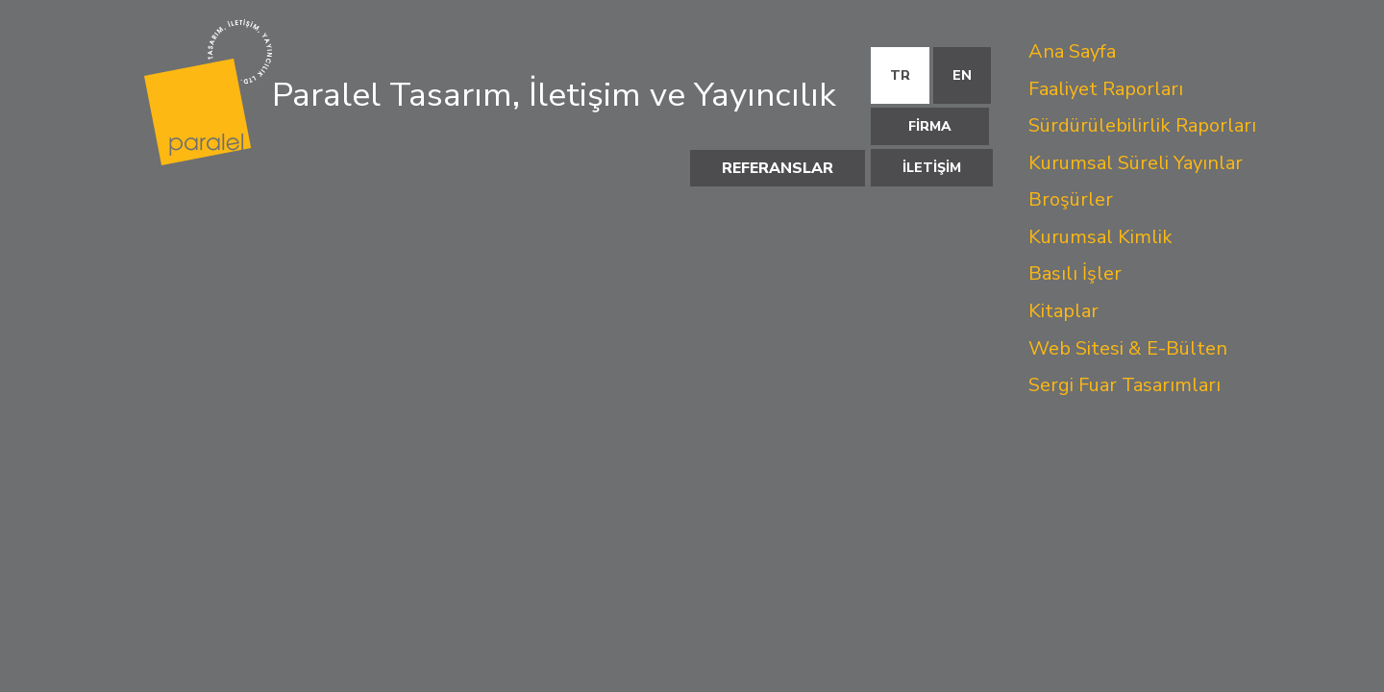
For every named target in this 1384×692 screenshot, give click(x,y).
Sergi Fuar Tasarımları (1124, 385)
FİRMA (930, 126)
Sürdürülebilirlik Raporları (1142, 125)
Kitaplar (1063, 311)
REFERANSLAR (777, 168)
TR (900, 75)
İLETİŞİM (931, 168)
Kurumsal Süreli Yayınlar (1135, 163)
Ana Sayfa (1072, 51)
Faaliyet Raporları (1105, 89)
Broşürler (1070, 199)
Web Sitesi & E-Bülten (1127, 348)
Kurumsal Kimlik (1100, 237)
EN (962, 75)
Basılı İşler (1075, 273)
